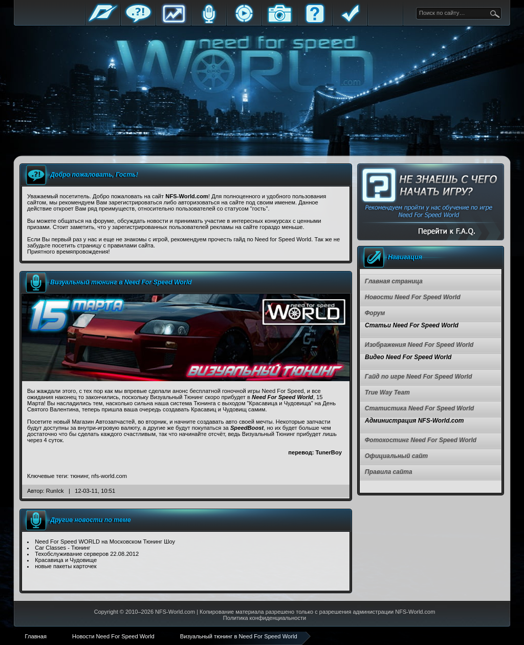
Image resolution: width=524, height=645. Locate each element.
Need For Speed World (282, 397)
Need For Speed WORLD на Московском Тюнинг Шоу (105, 541)
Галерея (279, 22)
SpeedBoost (247, 428)
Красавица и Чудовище (66, 560)
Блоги (208, 22)
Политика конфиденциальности (264, 618)
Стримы (244, 22)
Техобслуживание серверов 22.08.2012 (87, 554)
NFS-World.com (175, 612)
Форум (138, 22)
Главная (102, 22)
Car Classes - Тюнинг (62, 548)
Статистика (173, 22)
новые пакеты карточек (65, 566)
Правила (350, 22)
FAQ (314, 22)
